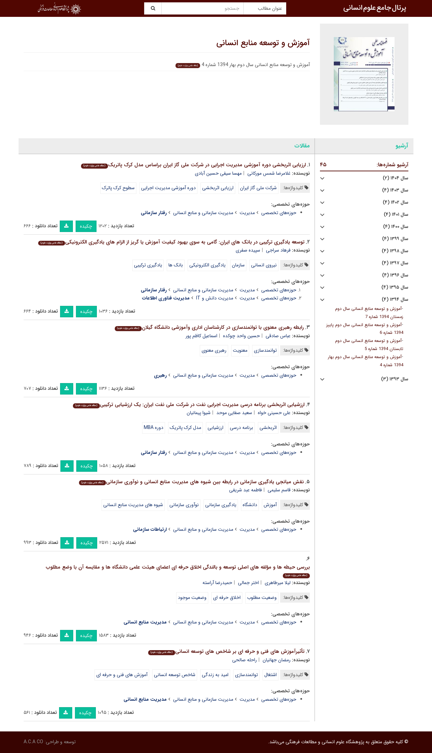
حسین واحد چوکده (241, 336)
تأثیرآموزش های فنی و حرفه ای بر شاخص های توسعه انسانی (226, 651)
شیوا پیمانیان (199, 412)
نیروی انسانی (264, 265)
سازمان (238, 265)
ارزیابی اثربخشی (218, 188)
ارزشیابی (215, 427)
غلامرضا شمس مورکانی (269, 173)
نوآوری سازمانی (184, 505)
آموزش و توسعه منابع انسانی (263, 43)
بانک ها (175, 265)
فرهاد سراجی (278, 250)
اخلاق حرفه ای (227, 597)
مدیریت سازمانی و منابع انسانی (203, 212)
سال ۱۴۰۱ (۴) (396, 214)
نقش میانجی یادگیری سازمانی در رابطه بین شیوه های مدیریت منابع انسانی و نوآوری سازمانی (191, 482)
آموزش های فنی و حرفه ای (121, 674)
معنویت (240, 350)
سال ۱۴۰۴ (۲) (395, 178)
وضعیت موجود (192, 597)
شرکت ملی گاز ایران (258, 188)
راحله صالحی (244, 660)
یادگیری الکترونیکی (207, 265)
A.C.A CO (33, 742)
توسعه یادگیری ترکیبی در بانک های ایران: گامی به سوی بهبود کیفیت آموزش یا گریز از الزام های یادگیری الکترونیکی (171, 242)
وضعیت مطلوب (262, 597)
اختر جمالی (248, 582)
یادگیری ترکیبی (148, 265)
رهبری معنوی (213, 350)
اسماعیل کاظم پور (201, 336)
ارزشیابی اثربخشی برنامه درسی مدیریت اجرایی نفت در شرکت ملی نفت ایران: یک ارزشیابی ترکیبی (188, 405)
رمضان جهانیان (277, 660)
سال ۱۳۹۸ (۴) (395, 251)
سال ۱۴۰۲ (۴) (395, 202)
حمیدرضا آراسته (217, 582)
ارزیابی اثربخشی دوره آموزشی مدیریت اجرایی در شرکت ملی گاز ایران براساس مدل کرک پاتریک (193, 165)
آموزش (270, 505)
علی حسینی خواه (274, 412)
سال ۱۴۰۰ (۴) (395, 226)
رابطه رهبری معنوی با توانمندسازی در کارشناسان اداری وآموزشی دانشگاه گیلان (209, 327)
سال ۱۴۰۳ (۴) (395, 190)
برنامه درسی (241, 427)
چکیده (86, 226)
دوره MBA (153, 427)
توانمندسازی (265, 350)
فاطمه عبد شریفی (245, 490)
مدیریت (247, 212)
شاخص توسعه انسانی (174, 674)
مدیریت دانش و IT (214, 298)
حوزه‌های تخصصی (278, 212)
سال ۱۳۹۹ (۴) (395, 238)
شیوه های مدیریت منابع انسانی (133, 505)
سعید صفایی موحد (234, 412)
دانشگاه (250, 505)
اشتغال (270, 674)
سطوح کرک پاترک (118, 188)
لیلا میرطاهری (278, 582)
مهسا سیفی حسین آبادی (218, 173)
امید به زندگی (215, 674)
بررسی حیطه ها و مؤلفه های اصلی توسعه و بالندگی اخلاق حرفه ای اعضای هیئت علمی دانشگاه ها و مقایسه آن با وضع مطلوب (178, 570)
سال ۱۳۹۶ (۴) (395, 275)
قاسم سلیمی (279, 490)
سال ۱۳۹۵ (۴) (394, 287)
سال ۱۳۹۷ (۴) (395, 263)
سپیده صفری (248, 250)
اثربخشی (268, 427)
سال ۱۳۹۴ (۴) (395, 299)
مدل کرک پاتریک (185, 427)
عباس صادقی (278, 336)
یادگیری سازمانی (220, 505)
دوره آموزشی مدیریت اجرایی (168, 188)
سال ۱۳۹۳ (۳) (394, 379)
